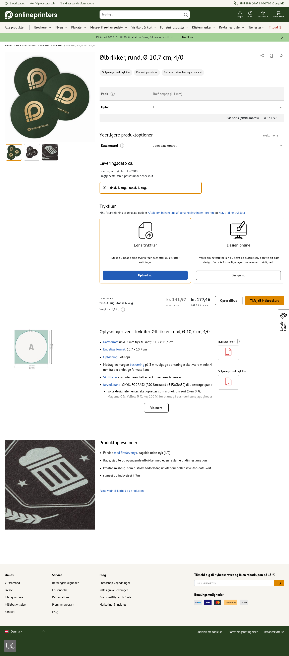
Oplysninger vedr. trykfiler (116, 72)
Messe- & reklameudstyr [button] (107, 27)
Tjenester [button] (254, 27)
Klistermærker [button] (201, 27)
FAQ (55, 612)
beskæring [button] (137, 365)
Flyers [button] (59, 27)
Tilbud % (275, 27)
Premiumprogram (63, 604)
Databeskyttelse (274, 632)
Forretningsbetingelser (243, 632)
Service (57, 575)
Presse (9, 590)
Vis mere (156, 408)
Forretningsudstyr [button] (172, 27)
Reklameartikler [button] (230, 27)
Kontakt (9, 612)
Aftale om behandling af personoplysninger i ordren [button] (181, 213)
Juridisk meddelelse (209, 632)
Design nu (238, 275)
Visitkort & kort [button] (141, 27)
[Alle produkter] (18, 27)
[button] (50, 97)
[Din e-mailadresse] (234, 583)
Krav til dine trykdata (232, 213)
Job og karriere (14, 597)
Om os (9, 575)
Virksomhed (12, 583)
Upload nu (145, 275)
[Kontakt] (10, 646)
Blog (103, 575)
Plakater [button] (76, 27)
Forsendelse (60, 590)
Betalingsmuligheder (65, 583)
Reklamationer (61, 597)
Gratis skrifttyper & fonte (115, 597)
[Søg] (185, 14)
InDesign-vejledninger (114, 590)
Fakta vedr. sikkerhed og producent (183, 72)
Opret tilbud (228, 300)
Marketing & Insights (113, 604)
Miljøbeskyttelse (15, 604)
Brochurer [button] (41, 27)
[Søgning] (141, 14)
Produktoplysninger (147, 72)
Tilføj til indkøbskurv (264, 300)
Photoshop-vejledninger (115, 583)
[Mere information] (122, 145)
